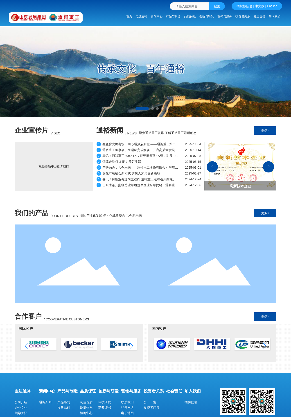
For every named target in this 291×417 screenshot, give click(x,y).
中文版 (259, 6)
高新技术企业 (240, 186)
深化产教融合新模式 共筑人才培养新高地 (128, 173)
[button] (142, 108)
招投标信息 (244, 6)
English (272, 6)
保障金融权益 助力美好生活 (119, 161)
